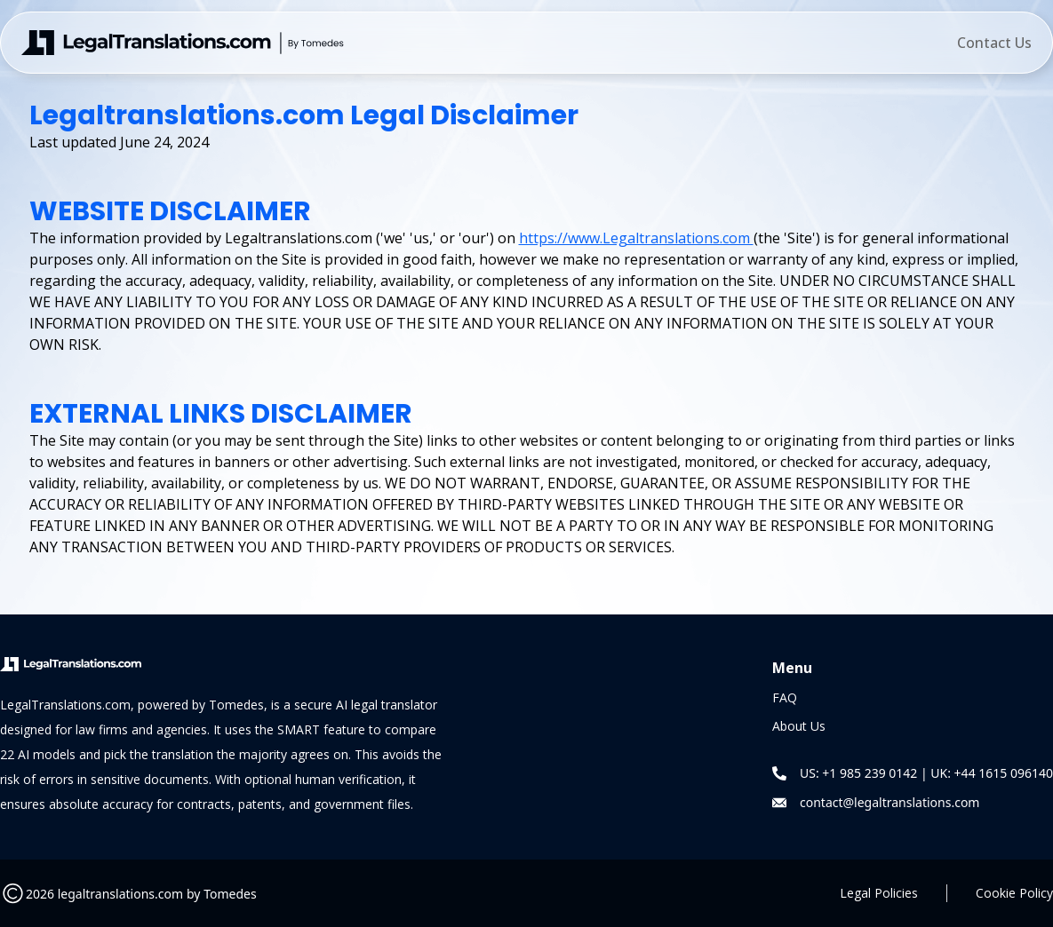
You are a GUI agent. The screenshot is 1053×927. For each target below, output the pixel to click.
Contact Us (994, 42)
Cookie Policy (1014, 892)
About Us (799, 725)
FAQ (784, 697)
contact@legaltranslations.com (889, 802)
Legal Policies (879, 892)
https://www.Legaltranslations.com (636, 238)
